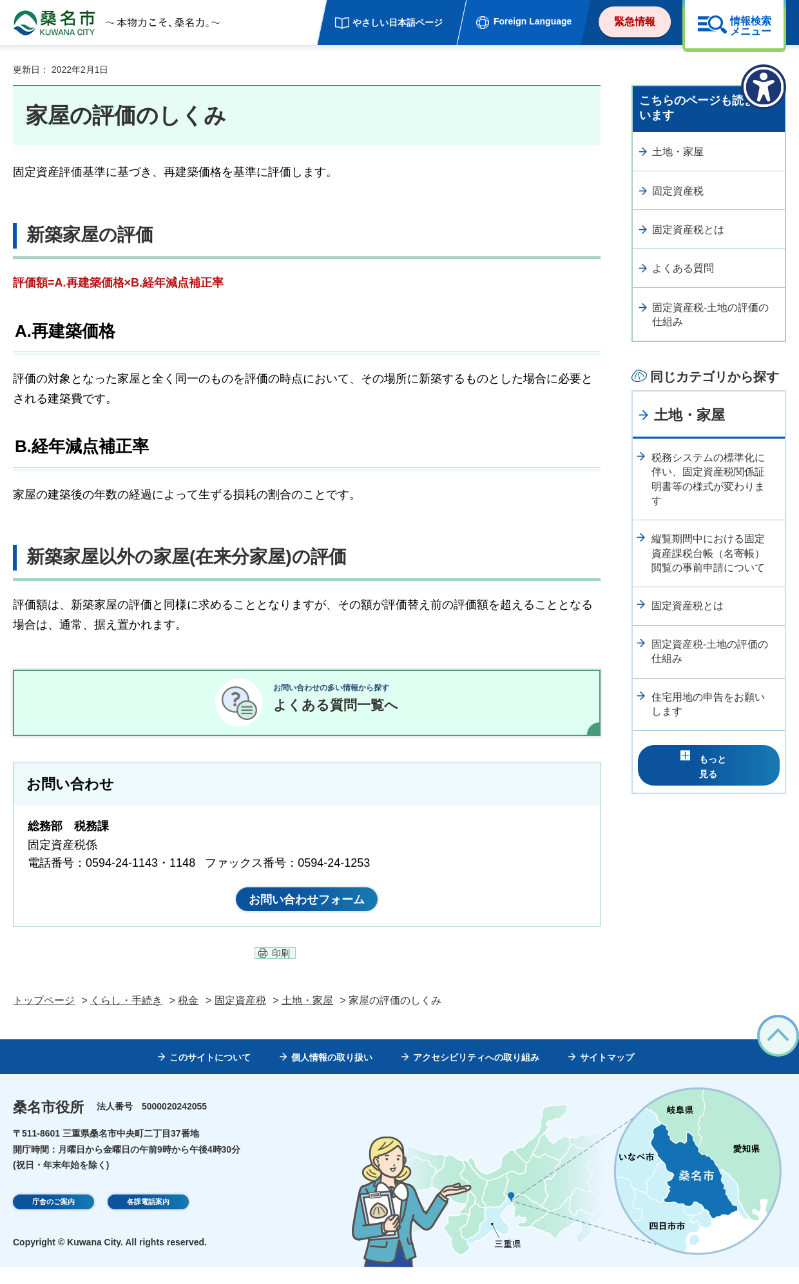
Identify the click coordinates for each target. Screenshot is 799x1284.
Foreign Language (533, 21)
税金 (188, 1017)
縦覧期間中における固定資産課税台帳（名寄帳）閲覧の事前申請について (708, 553)
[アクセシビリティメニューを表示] (763, 86)
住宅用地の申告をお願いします (708, 704)
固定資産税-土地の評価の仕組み (710, 314)
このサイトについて (210, 1074)
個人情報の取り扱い (331, 1074)
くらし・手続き (126, 1017)
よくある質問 (683, 268)
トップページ (44, 1017)
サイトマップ (607, 1074)
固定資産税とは (688, 229)
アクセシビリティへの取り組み (476, 1074)
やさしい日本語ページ (397, 22)
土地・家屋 (678, 151)
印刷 (281, 970)
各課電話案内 (148, 1220)
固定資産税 (678, 190)
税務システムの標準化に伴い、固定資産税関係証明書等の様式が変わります (708, 479)
